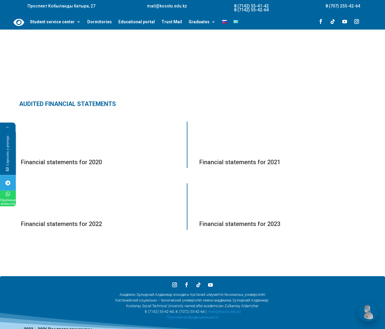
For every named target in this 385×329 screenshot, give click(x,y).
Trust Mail (171, 22)
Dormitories (99, 22)
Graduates (199, 22)
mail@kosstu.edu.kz (224, 312)
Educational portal (136, 22)
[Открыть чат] (368, 312)
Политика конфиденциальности (192, 317)
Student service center (52, 22)
